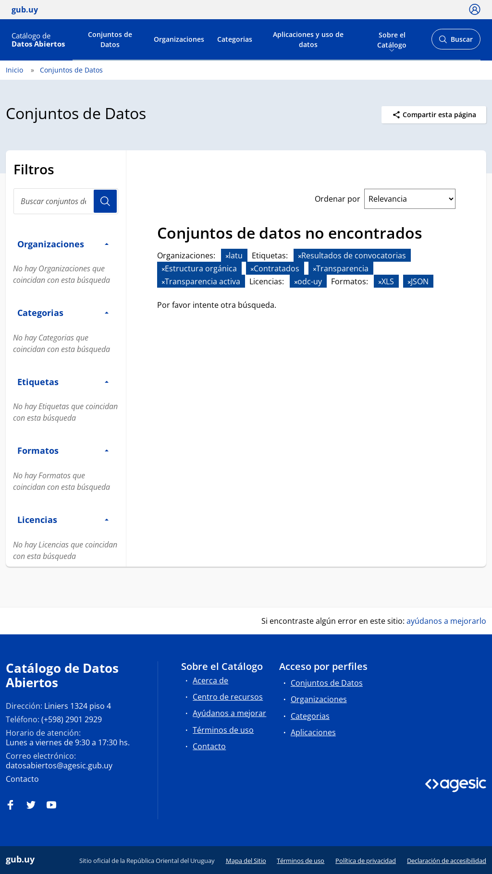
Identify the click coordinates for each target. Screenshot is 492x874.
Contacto (22, 779)
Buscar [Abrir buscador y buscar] (456, 42)
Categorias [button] (63, 312)
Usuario (105, 201)
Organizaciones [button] (63, 244)
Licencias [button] (63, 519)
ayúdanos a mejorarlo (446, 621)
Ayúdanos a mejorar (229, 713)
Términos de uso (223, 730)
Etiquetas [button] (63, 382)
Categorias (234, 39)
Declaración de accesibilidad (446, 860)
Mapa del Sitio (246, 860)
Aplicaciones (313, 732)
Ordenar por (337, 199)
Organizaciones (179, 39)
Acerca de (210, 680)
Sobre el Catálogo (391, 39)
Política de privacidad (365, 860)
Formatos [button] (63, 450)
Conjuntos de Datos (110, 39)
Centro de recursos (228, 697)
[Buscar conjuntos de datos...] (66, 201)
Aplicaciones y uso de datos (308, 39)
